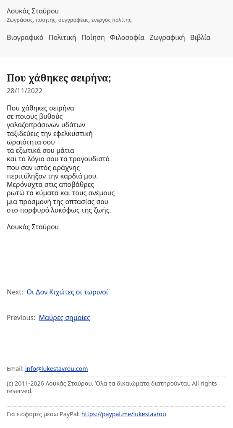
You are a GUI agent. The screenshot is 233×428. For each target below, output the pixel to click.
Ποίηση (93, 37)
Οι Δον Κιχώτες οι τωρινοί (67, 292)
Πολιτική (62, 37)
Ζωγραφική (167, 37)
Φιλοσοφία (127, 37)
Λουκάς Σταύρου (33, 11)
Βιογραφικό (25, 37)
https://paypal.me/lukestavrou (123, 414)
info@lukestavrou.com (56, 369)
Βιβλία (200, 37)
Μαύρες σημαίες (64, 317)
